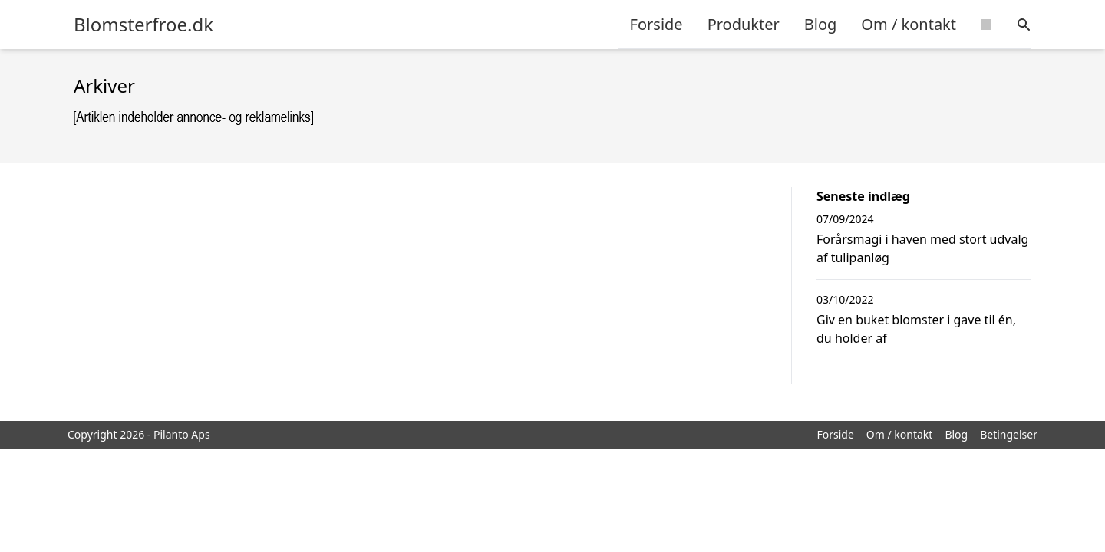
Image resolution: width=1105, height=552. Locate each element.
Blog (820, 24)
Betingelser (1008, 434)
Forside (656, 24)
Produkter (744, 24)
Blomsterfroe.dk (143, 24)
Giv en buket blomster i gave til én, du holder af (916, 329)
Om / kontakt (908, 24)
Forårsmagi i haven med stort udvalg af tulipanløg (922, 248)
